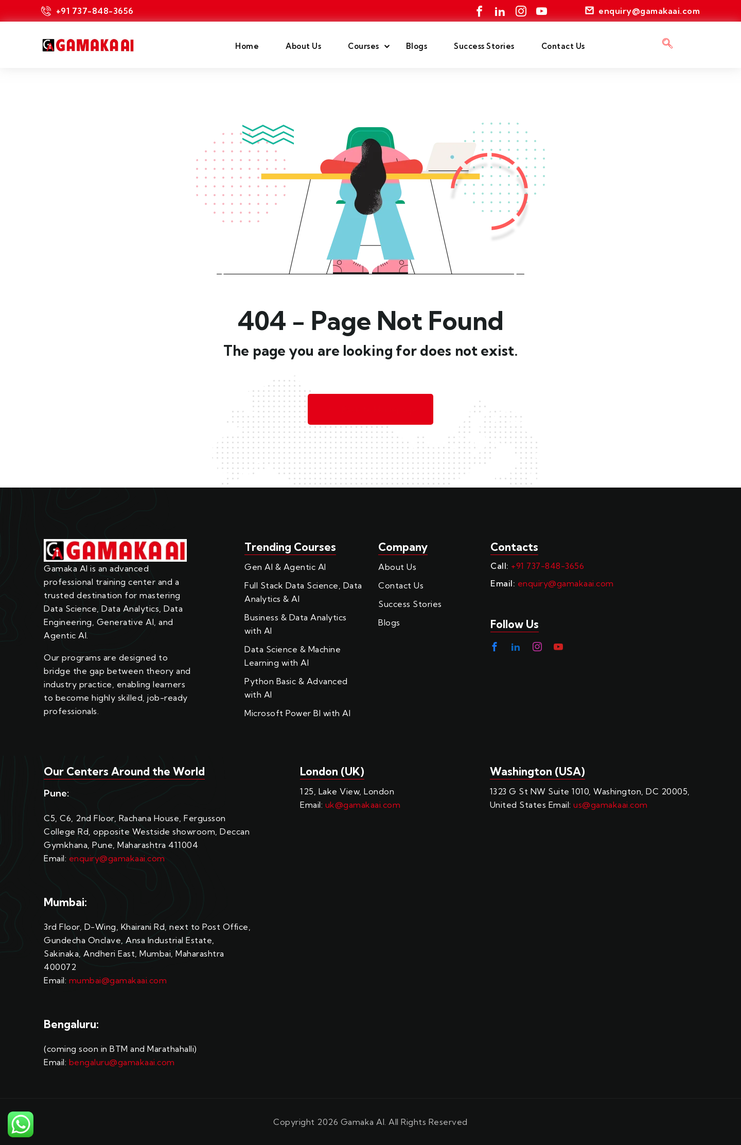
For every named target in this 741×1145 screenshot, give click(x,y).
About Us (303, 46)
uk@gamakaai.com (363, 805)
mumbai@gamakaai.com (118, 980)
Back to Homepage (370, 409)
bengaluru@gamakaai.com (122, 1062)
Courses (363, 46)
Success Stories (484, 46)
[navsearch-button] (667, 45)
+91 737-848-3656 (547, 566)
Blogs (417, 46)
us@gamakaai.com (610, 805)
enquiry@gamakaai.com (566, 583)
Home (247, 46)
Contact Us (563, 46)
